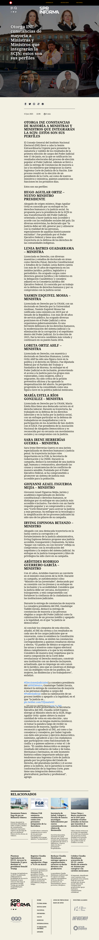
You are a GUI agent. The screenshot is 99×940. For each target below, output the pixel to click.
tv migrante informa (42, 928)
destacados (41, 907)
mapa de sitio (58, 903)
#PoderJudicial (32, 693)
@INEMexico (35, 685)
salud (39, 917)
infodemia (41, 913)
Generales (54, 2)
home (39, 900)
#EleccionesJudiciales (36, 682)
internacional (43, 923)
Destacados (69, 2)
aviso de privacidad (60, 900)
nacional (40, 910)
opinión (40, 932)
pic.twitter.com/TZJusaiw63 (39, 702)
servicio (40, 920)
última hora (42, 903)
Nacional (84, 2)
